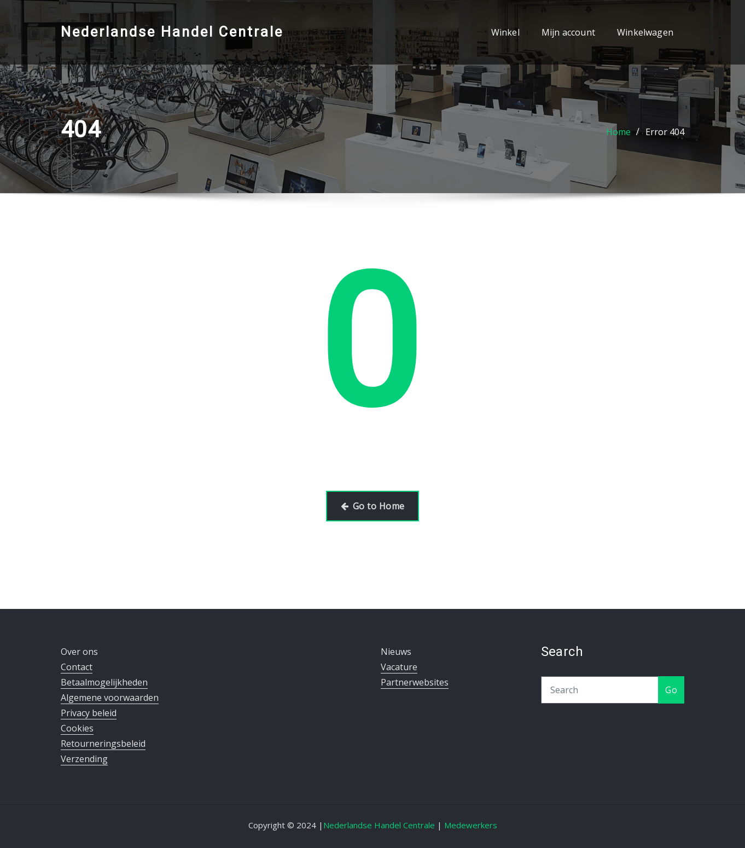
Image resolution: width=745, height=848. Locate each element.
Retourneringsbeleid (103, 743)
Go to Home (373, 506)
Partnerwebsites (415, 682)
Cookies (77, 728)
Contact (76, 667)
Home (618, 132)
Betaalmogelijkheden (104, 682)
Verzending (84, 759)
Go (671, 690)
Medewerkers (470, 825)
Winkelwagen (645, 32)
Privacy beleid (89, 713)
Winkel (505, 32)
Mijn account (568, 32)
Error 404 (664, 132)
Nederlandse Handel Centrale (172, 32)
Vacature (399, 667)
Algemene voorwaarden (110, 698)
